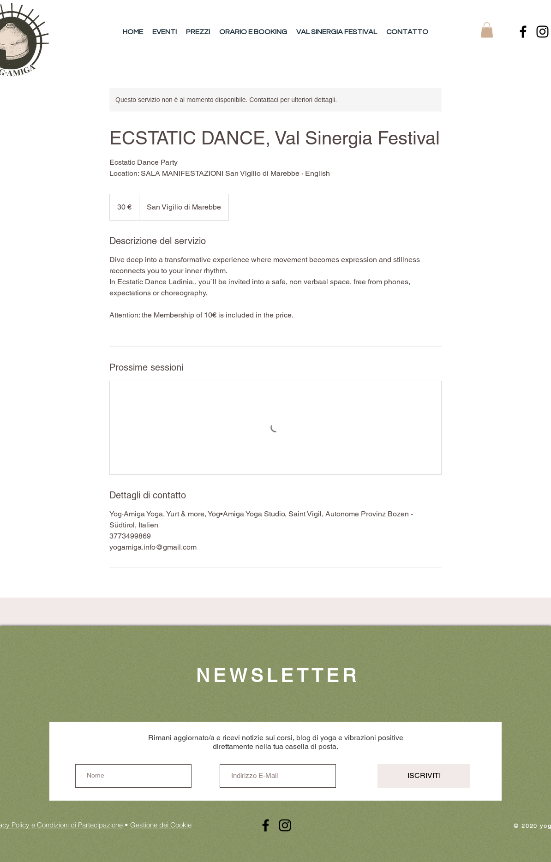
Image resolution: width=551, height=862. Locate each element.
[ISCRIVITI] (423, 776)
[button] (486, 29)
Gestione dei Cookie (161, 824)
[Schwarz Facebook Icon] (523, 32)
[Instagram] (542, 32)
